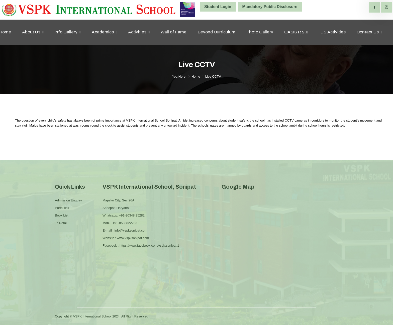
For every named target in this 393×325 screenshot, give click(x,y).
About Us (31, 32)
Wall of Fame (173, 32)
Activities (137, 32)
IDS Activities (333, 32)
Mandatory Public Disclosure (270, 7)
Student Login (217, 7)
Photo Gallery (259, 32)
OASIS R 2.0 (296, 32)
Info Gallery (66, 32)
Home (195, 76)
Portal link (62, 208)
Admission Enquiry (68, 200)
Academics (103, 32)
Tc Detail (61, 223)
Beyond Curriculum (216, 32)
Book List (61, 215)
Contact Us (368, 32)
